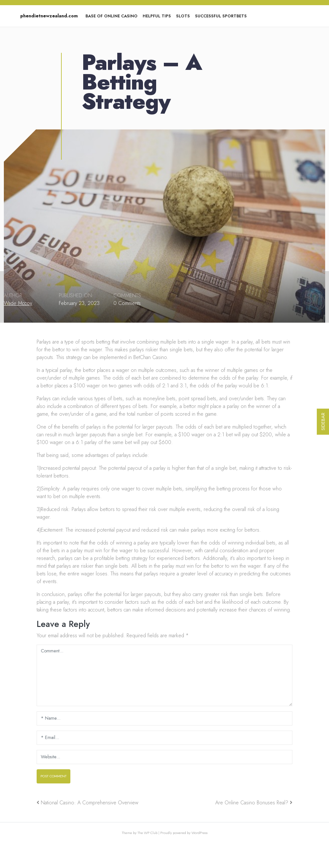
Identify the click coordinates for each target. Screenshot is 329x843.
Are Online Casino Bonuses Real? (251, 802)
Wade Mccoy (18, 303)
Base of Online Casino (111, 16)
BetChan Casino (150, 357)
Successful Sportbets (221, 16)
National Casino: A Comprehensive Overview (89, 802)
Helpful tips (157, 16)
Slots (183, 16)
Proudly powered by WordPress (184, 832)
